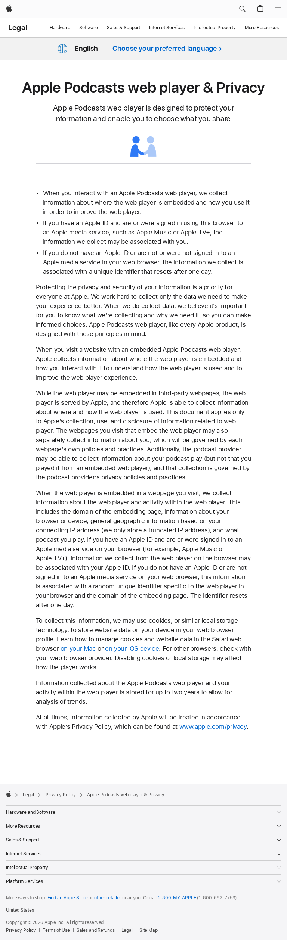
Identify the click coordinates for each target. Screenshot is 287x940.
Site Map (148, 930)
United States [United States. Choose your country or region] (20, 910)
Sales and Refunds (96, 930)
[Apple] (9, 9)
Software (88, 27)
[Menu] (278, 9)
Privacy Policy (21, 930)
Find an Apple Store (67, 898)
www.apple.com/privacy (213, 727)
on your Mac (78, 649)
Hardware (60, 27)
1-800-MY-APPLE (177, 898)
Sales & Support (123, 27)
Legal (17, 27)
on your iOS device (132, 649)
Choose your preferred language (164, 48)
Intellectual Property (214, 27)
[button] (242, 9)
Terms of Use (56, 930)
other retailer (107, 898)
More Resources (262, 27)
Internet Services (167, 27)
